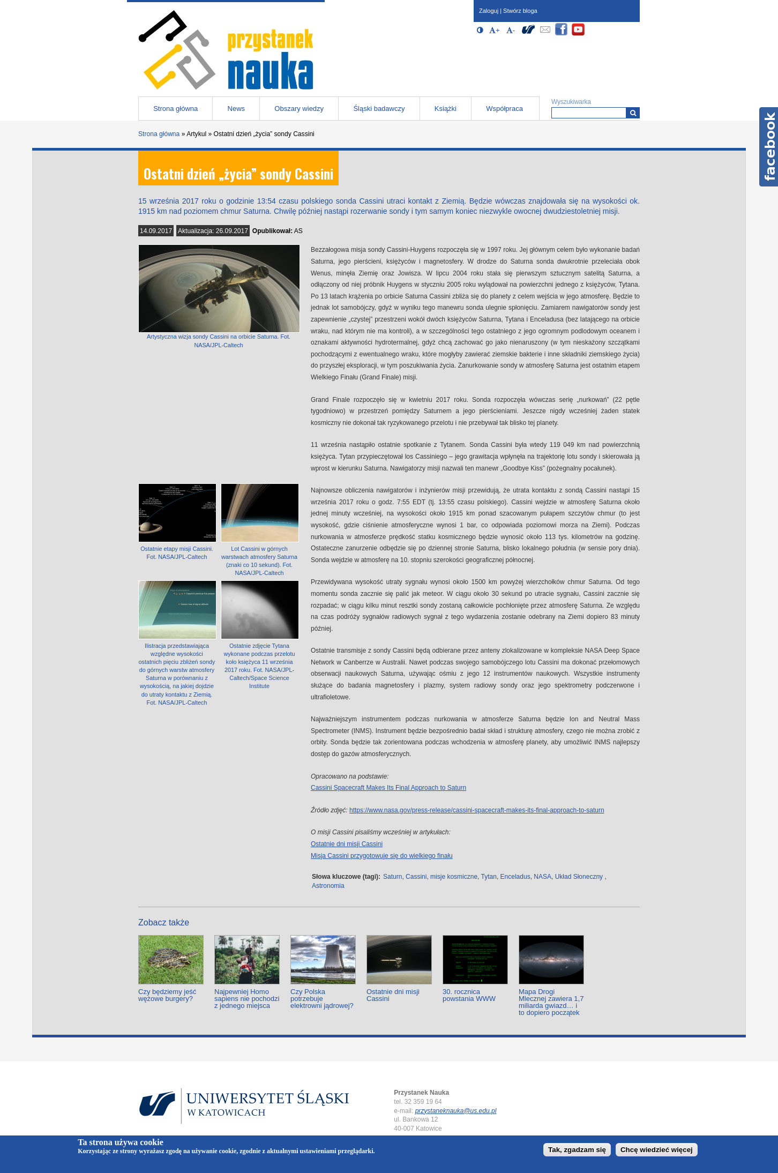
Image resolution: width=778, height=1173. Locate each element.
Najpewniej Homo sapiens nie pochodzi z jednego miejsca (246, 999)
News (236, 108)
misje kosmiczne (453, 876)
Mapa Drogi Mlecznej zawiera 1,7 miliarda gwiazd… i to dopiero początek (551, 1002)
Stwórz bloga (520, 11)
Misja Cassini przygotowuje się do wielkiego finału (382, 856)
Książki (446, 108)
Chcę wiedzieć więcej (656, 1150)
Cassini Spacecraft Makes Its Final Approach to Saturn (388, 787)
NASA (542, 876)
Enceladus (515, 876)
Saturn (392, 876)
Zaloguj (488, 11)
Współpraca (504, 108)
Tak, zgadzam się (577, 1150)
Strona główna (175, 108)
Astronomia (328, 886)
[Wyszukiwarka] (633, 112)
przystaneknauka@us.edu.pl (456, 1111)
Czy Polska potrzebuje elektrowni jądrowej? (322, 999)
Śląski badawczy (379, 108)
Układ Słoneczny (579, 876)
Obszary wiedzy (299, 108)
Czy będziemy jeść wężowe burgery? (167, 995)
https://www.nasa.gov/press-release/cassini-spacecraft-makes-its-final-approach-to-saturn (476, 810)
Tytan (489, 876)
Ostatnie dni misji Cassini (347, 844)
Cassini (416, 876)
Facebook (768, 146)
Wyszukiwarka (571, 102)
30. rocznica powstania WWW (469, 995)
